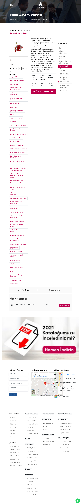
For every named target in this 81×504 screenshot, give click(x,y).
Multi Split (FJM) (32, 457)
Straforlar (46, 429)
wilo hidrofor (14, 284)
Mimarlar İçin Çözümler (14, 446)
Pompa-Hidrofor (62, 57)
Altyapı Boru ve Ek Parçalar (66, 433)
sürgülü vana (14, 264)
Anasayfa (13, 20)
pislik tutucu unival (16, 251)
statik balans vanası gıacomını (16, 93)
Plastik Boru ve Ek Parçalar (65, 62)
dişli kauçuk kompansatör (18, 244)
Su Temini (30, 481)
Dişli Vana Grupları (63, 69)
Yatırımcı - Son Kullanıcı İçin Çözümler (14, 453)
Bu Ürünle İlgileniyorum (43, 91)
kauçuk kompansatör (17, 235)
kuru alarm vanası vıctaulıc (15, 157)
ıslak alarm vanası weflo (17, 145)
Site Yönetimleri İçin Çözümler (15, 456)
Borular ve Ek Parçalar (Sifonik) (48, 445)
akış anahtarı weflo (16, 77)
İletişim (12, 437)
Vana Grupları (23, 20)
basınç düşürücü (15, 103)
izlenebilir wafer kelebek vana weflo (18, 193)
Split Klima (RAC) (32, 464)
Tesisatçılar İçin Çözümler (15, 450)
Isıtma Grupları (31, 417)
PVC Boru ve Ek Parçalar (65, 430)
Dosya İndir (64, 305)
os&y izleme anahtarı (17, 80)
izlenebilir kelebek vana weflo (17, 188)
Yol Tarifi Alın (61, 397)
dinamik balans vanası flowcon (17, 99)
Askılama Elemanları (46, 448)
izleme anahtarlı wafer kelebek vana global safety (17, 175)
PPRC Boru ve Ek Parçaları (65, 426)
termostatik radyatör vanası (17, 256)
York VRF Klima (15, 462)
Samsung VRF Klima (14, 459)
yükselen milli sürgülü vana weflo (17, 275)
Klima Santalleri (31, 421)
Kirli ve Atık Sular (32, 485)
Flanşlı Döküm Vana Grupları (64, 74)
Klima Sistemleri (63, 52)
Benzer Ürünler (54, 290)
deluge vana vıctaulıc (17, 165)
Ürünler (45, 20)
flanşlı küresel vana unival (18, 198)
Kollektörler (47, 426)
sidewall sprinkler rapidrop (18, 125)
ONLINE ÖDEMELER (14, 434)
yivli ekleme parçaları (17, 267)
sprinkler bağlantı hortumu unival (15, 88)
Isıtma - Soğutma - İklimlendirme (33, 479)
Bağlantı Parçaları (48, 441)
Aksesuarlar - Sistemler (31, 488)
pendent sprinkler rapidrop (16, 129)
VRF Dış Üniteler (32, 448)
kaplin (12, 271)
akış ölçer (13, 122)
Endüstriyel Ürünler (33, 434)
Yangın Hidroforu (32, 494)
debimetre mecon (16, 118)
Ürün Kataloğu (23, 290)
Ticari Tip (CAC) (31, 461)
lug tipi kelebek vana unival (17, 225)
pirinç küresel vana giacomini (16, 202)
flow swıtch (14, 84)
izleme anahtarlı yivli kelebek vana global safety (16, 182)
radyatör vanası (15, 260)
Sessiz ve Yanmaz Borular (65, 423)
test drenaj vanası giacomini (16, 207)
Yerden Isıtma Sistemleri (64, 86)
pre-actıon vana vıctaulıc (18, 161)
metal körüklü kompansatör (14, 239)
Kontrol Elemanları (32, 454)
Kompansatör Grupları (64, 78)
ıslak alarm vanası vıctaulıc (18, 149)
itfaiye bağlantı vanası (17, 221)
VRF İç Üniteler (31, 451)
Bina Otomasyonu (32, 491)
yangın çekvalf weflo (17, 111)
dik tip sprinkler (15, 141)
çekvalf (12, 114)
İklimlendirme (64, 48)
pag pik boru (14, 248)
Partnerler (13, 427)
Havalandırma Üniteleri (31, 431)
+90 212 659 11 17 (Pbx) (67, 374)
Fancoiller (30, 427)
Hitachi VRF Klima (16, 465)
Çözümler (13, 424)
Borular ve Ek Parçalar (47, 423)
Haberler (13, 430)
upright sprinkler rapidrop (18, 134)
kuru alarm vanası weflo (17, 152)
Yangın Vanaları (35, 20)
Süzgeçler (46, 438)
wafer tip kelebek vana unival (17, 230)
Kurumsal (13, 421)
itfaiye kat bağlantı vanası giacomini (18, 216)
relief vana (13, 107)
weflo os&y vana (15, 280)
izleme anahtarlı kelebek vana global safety (18, 169)
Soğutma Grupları (32, 424)
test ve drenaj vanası (17, 212)
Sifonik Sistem (64, 90)
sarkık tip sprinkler (16, 138)
